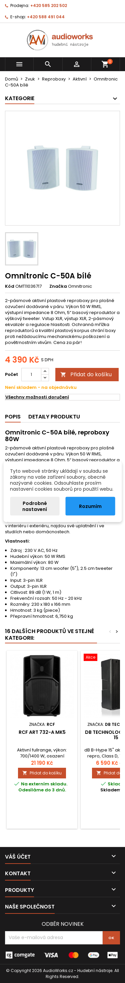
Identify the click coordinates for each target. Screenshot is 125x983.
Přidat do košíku (86, 374)
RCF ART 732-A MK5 (42, 732)
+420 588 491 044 (46, 17)
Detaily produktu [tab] (54, 416)
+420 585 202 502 (48, 5)
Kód (9, 286)
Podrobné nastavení (34, 506)
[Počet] (31, 374)
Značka (58, 286)
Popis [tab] (13, 416)
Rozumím (90, 506)
